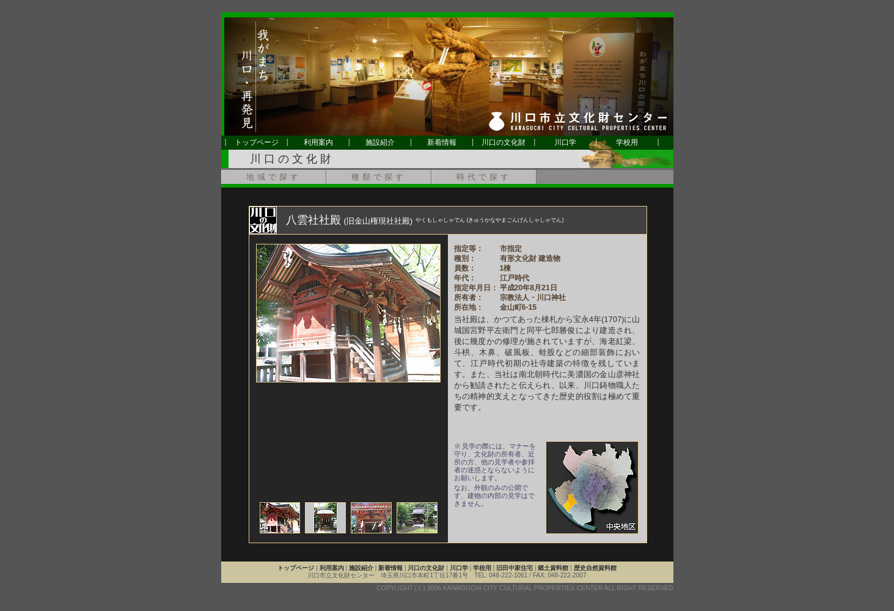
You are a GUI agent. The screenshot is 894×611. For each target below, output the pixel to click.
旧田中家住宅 (514, 568)
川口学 (565, 142)
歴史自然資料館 (595, 568)
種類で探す (378, 176)
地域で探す (273, 176)
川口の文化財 (504, 142)
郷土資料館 (553, 568)
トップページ (257, 142)
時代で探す (483, 176)
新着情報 (441, 142)
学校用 (627, 142)
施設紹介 (380, 142)
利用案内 (318, 142)
